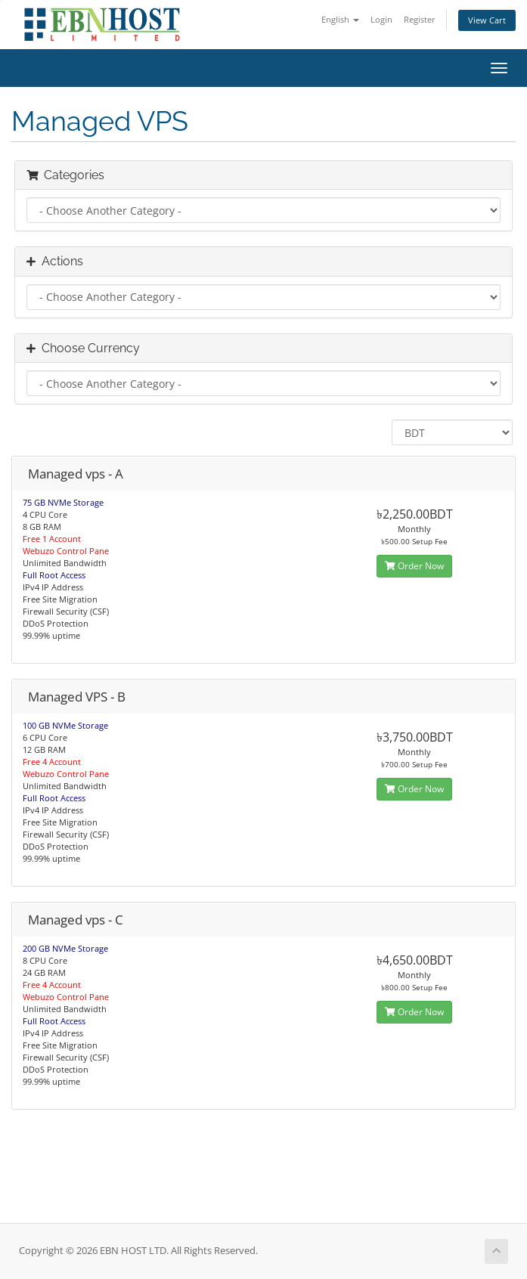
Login (381, 19)
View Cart (487, 20)
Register (420, 19)
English (340, 19)
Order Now (414, 565)
